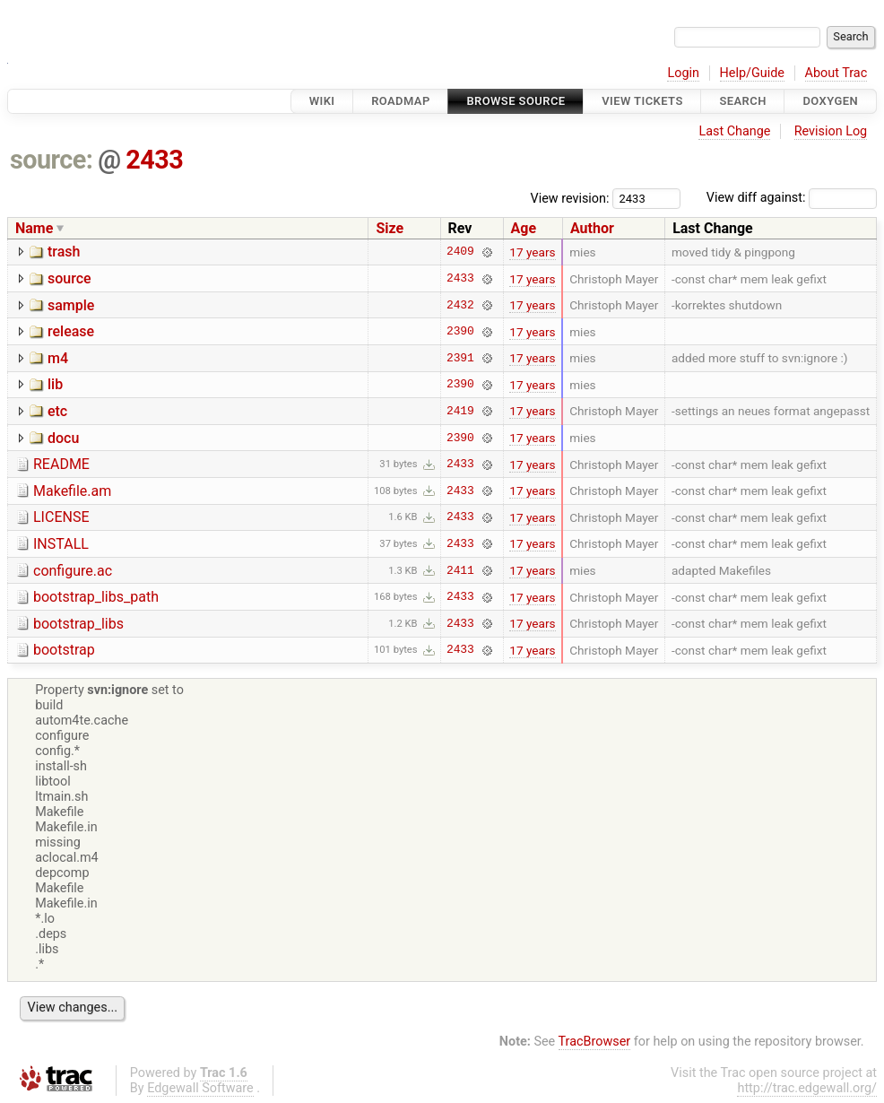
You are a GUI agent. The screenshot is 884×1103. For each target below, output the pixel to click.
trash (64, 251)
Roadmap (400, 101)
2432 (460, 305)
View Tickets (642, 101)
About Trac (836, 73)
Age (524, 228)
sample (71, 305)
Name (34, 228)
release (71, 331)
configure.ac (72, 570)
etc (57, 411)
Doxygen (830, 101)
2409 (460, 252)
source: (51, 159)
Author (592, 228)
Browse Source (515, 101)
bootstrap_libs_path (96, 596)
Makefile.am (72, 490)
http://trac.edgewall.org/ (807, 1088)
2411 (460, 570)
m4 (58, 358)
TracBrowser (595, 1041)
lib (55, 384)
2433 (154, 159)
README (61, 464)
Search (742, 101)
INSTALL (61, 543)
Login (683, 73)
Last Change (734, 131)
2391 (460, 358)
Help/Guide (752, 73)
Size (389, 228)
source (69, 278)
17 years (532, 252)
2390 (460, 332)
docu (63, 438)
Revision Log (831, 131)
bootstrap (64, 649)
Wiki (322, 101)
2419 (460, 411)
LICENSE (61, 516)
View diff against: (791, 197)
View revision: (570, 197)
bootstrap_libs (78, 623)
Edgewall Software (200, 1088)
